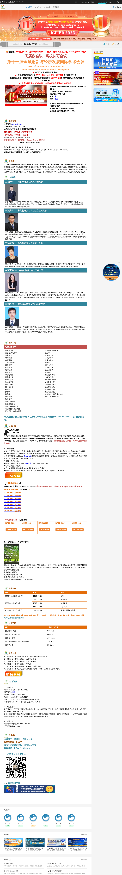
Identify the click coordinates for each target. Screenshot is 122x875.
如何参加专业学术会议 (54, 863)
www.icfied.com (17, 124)
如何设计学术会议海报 (54, 871)
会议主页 (29, 7)
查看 (14, 692)
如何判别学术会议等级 (11, 871)
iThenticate (28, 456)
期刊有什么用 (8, 863)
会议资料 (47, 7)
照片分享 (56, 7)
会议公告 (38, 7)
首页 (76, 2)
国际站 (93, 2)
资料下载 (28, 463)
